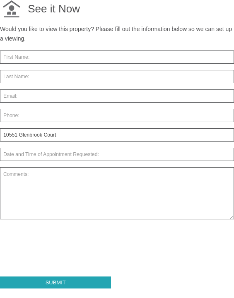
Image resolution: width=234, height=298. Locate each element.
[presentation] (63, 251)
